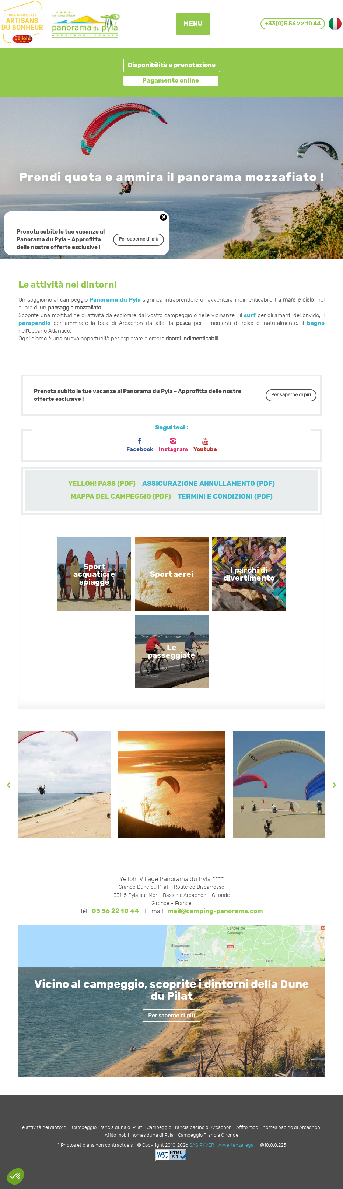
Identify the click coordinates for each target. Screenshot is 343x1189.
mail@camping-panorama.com (215, 911)
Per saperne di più (138, 239)
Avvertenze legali (237, 1145)
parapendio (34, 323)
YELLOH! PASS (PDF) (102, 484)
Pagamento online (170, 81)
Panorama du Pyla (115, 300)
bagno (316, 323)
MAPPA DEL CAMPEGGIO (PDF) (121, 497)
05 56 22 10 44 (115, 911)
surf (250, 315)
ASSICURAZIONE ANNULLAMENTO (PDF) (208, 484)
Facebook (139, 445)
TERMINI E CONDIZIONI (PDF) (225, 497)
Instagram (173, 445)
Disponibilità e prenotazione (172, 65)
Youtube (205, 445)
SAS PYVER (201, 1145)
